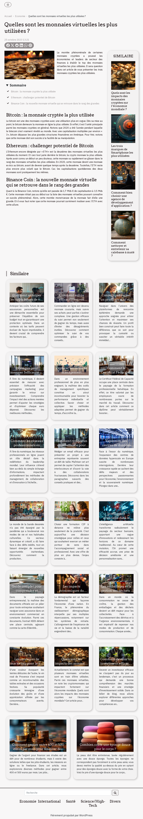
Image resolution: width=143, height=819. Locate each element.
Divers (115, 801)
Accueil (8, 16)
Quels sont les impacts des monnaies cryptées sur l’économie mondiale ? (120, 101)
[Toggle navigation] (7, 4)
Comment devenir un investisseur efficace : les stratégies (116, 663)
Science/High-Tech (93, 803)
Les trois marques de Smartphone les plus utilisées (122, 151)
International (49, 801)
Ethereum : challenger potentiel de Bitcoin (33, 97)
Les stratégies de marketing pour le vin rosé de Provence (26, 663)
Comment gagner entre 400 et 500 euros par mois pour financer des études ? (38, 749)
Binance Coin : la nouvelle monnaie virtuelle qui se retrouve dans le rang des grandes (55, 103)
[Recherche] (68, 793)
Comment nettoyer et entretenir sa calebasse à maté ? (122, 249)
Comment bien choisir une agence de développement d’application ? (122, 199)
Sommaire (18, 85)
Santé (71, 801)
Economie (20, 16)
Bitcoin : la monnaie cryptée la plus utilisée (33, 91)
